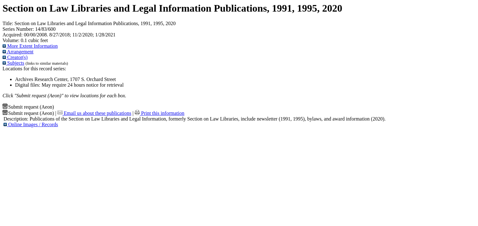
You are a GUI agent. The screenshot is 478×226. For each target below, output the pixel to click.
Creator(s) (15, 57)
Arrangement (18, 51)
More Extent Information (30, 46)
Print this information (159, 113)
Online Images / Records (30, 124)
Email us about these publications (94, 113)
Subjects (13, 63)
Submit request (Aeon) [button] (28, 107)
